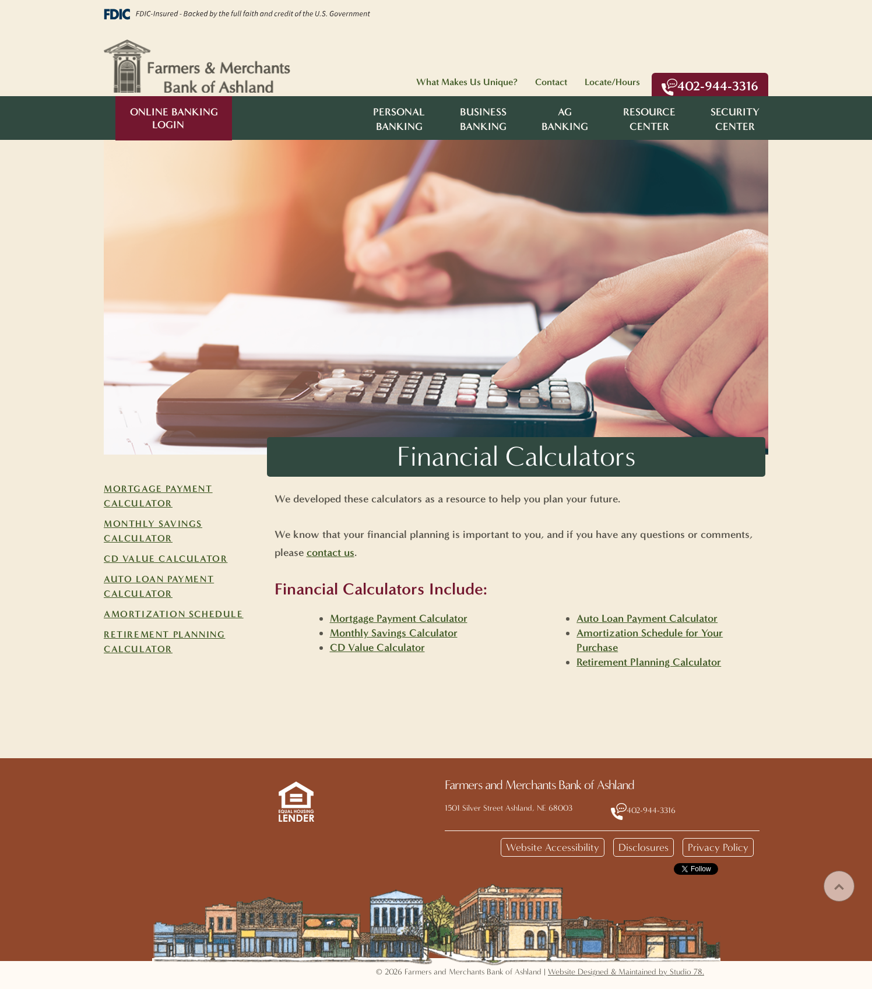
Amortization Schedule (174, 614)
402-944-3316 (710, 87)
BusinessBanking (483, 119)
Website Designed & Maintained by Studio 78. (626, 972)
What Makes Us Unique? (467, 81)
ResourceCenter (649, 119)
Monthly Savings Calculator (394, 633)
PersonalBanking (399, 119)
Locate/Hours (612, 81)
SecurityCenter (735, 119)
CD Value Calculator (165, 558)
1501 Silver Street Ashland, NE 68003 (508, 808)
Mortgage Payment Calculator (398, 618)
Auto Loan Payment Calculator (647, 618)
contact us (330, 552)
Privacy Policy (718, 847)
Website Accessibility (552, 847)
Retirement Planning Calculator (648, 662)
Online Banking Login (174, 118)
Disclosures (643, 847)
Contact (551, 81)
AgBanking (565, 119)
